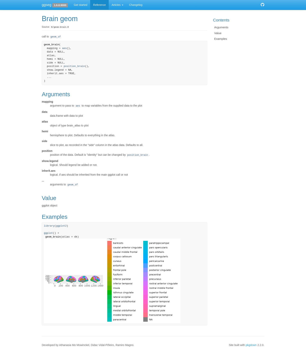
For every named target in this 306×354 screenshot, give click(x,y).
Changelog (135, 4)
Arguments (221, 27)
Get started (80, 4)
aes (64, 48)
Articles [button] (117, 4)
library (49, 225)
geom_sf (55, 37)
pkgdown (251, 345)
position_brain (74, 66)
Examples (220, 38)
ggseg (46, 5)
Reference (99, 4)
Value (217, 33)
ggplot (48, 233)
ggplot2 (61, 225)
